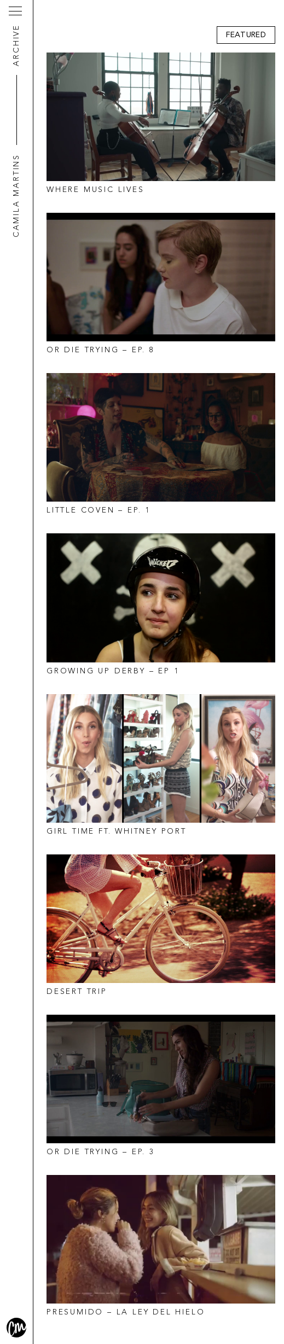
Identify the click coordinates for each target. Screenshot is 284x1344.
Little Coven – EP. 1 (98, 510)
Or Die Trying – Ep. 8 (101, 350)
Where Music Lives (95, 190)
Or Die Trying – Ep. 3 (101, 1152)
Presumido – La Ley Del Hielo (126, 1312)
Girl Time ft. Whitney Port (117, 831)
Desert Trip (77, 992)
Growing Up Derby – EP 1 (113, 671)
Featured (246, 35)
